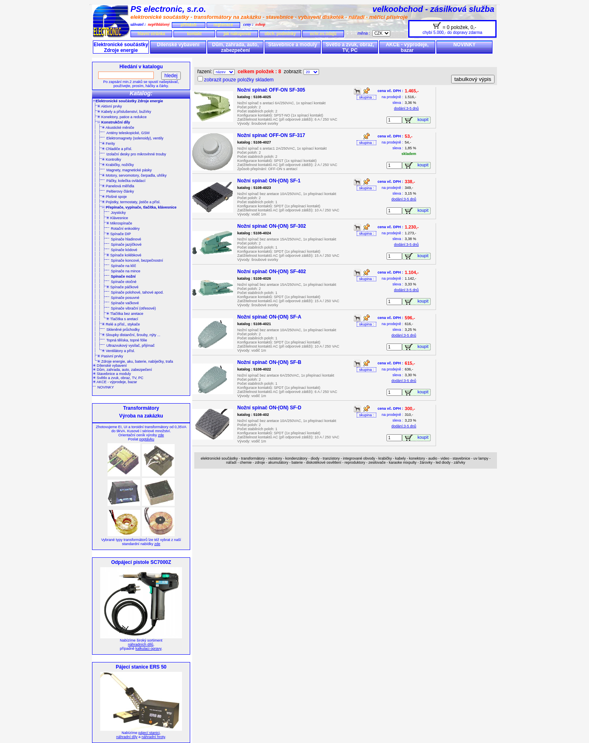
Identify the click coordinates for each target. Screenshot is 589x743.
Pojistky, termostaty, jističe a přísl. (131, 202)
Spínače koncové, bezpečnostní (137, 260)
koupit (424, 119)
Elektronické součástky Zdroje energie (121, 47)
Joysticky (118, 213)
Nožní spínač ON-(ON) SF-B (269, 362)
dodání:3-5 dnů (406, 108)
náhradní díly (126, 737)
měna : (364, 33)
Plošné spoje (114, 197)
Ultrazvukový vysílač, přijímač (130, 345)
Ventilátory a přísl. (118, 351)
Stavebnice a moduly (292, 44)
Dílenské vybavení (178, 44)
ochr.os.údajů (323, 33)
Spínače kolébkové (124, 255)
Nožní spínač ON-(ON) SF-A (269, 317)
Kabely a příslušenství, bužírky (124, 112)
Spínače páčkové (122, 287)
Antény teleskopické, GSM (128, 133)
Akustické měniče (118, 128)
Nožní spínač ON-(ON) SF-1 (269, 181)
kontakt (194, 33)
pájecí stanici (149, 733)
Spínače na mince (125, 271)
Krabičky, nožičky (118, 165)
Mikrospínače (119, 223)
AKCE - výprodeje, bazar (407, 47)
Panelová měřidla (118, 186)
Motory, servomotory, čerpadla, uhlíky (134, 175)
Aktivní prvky (109, 106)
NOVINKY (464, 44)
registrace (223, 24)
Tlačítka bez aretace (124, 314)
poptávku (146, 439)
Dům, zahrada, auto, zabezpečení (235, 47)
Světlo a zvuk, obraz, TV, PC (350, 47)
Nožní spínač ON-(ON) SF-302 (271, 226)
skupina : (366, 97)
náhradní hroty (153, 737)
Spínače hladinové (126, 239)
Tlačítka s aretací (122, 319)
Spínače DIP (118, 234)
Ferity (108, 143)
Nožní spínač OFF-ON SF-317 (271, 135)
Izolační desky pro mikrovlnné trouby (136, 154)
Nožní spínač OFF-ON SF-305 (271, 90)
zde (161, 435)
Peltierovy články (120, 191)
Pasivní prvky (110, 356)
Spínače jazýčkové (126, 244)
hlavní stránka (151, 33)
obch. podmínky (280, 33)
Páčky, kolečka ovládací (125, 181)
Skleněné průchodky (123, 330)
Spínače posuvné (125, 298)
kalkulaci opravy (148, 648)
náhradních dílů (140, 644)
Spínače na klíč (123, 266)
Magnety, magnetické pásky (129, 170)
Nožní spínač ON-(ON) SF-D (269, 408)
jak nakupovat (237, 33)
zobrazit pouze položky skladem (239, 80)
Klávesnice (117, 218)
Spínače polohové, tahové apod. (137, 292)
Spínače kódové (124, 250)
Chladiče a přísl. (117, 149)
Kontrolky (111, 159)
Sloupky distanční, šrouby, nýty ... (131, 335)
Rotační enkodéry (125, 229)
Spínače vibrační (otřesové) (133, 308)
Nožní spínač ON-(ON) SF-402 (271, 271)
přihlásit (188, 24)
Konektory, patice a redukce (121, 117)
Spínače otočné (124, 282)
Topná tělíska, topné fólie (126, 340)
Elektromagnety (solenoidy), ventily (135, 138)
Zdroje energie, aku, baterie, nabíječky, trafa (135, 361)
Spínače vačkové (125, 303)
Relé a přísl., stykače (121, 324)
